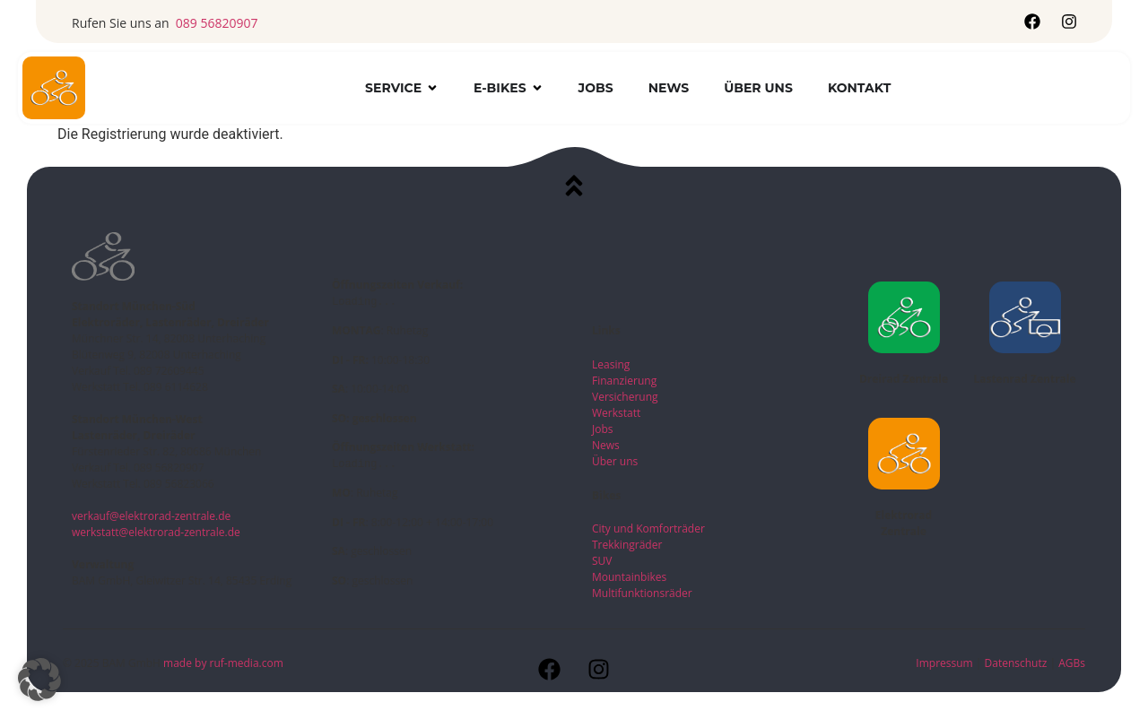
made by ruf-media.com (224, 663)
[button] (432, 88)
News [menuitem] (669, 88)
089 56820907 (217, 22)
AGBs (1071, 663)
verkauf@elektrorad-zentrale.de (151, 516)
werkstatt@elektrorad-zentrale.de (156, 532)
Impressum (944, 663)
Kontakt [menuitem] (859, 88)
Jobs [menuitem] (595, 88)
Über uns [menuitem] (758, 88)
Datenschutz (1017, 663)
